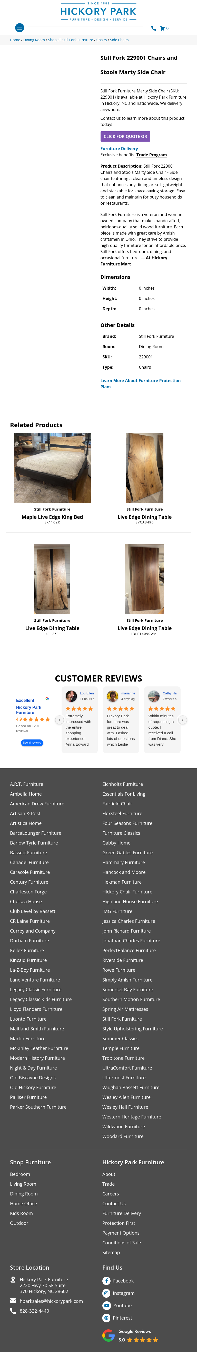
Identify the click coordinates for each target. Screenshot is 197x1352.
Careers (110, 1194)
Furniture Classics (121, 833)
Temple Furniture (121, 1048)
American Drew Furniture (37, 804)
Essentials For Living (123, 794)
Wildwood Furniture (123, 1127)
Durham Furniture (29, 941)
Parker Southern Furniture (38, 1107)
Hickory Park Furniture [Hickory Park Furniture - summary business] (28, 710)
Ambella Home (26, 794)
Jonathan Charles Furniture (131, 941)
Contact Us (114, 1204)
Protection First (118, 1223)
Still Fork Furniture (52, 509)
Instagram (124, 1293)
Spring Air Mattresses (125, 1009)
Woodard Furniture (123, 1136)
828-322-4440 (34, 1311)
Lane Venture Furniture (35, 980)
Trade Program (151, 155)
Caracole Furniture (30, 872)
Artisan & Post (25, 813)
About (108, 1174)
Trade (108, 1184)
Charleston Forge (28, 892)
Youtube (123, 1305)
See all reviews (32, 742)
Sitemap (111, 1252)
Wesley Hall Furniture (125, 1107)
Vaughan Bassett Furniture (131, 1087)
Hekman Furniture (122, 882)
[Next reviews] (182, 720)
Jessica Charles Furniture (128, 921)
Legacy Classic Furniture (36, 990)
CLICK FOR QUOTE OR (125, 136)
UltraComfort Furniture (127, 1068)
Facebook (123, 1281)
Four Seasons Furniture (127, 823)
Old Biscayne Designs (33, 1078)
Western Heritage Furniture (131, 1117)
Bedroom (20, 1174)
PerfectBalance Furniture (129, 950)
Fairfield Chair (117, 804)
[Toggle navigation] (19, 27)
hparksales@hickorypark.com (51, 1301)
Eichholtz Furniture (122, 784)
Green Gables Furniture (127, 853)
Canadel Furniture (29, 862)
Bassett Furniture (28, 853)
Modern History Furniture (37, 1058)
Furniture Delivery (119, 148)
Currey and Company (33, 931)
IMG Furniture (117, 911)
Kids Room (21, 1213)
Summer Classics (120, 1038)
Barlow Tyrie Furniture (34, 843)
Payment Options (121, 1233)
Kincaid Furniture (28, 960)
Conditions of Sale (121, 1243)
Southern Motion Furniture (131, 999)
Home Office (23, 1204)
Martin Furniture (27, 1038)
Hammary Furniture (123, 862)
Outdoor (19, 1223)
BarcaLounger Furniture (35, 833)
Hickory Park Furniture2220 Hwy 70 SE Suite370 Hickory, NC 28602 (44, 1285)
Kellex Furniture (27, 950)
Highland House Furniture (130, 902)
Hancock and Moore (124, 872)
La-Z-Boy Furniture (30, 970)
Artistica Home (26, 823)
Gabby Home (116, 843)
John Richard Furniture (126, 931)
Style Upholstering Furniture (132, 1029)
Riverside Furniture (122, 960)
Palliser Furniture (28, 1097)
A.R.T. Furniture (26, 784)
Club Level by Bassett (32, 911)
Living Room (23, 1184)
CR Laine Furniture (30, 921)
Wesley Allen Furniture (126, 1097)
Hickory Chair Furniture (127, 892)
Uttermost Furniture (124, 1078)
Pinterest (122, 1318)
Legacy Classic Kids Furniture (41, 999)
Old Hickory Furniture (33, 1087)
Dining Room (24, 1194)
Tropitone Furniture (123, 1058)
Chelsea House (26, 902)
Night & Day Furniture (33, 1068)
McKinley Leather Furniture (39, 1048)
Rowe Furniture (118, 970)
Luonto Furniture (28, 1019)
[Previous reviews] (59, 720)
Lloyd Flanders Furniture (36, 1009)
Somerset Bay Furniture (127, 990)
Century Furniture (29, 882)
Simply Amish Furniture (127, 980)
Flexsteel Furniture (122, 813)
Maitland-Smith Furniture (37, 1029)
